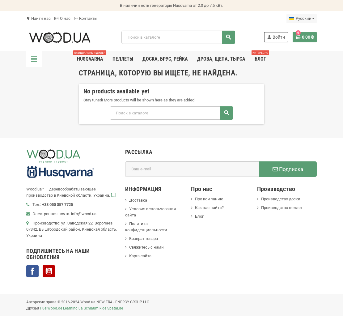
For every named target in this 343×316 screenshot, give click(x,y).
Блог (199, 216)
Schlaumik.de (95, 308)
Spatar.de (115, 308)
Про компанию (209, 199)
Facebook (32, 271)
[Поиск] (178, 37)
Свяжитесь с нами (146, 247)
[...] (113, 195)
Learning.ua (73, 308)
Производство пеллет (282, 207)
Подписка (288, 169)
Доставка (138, 200)
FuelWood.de (51, 308)
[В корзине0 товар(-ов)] (305, 37)
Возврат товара (143, 238)
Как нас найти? (209, 207)
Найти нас (38, 18)
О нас (62, 18)
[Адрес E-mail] (192, 169)
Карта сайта (140, 256)
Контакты (85, 18)
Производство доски (280, 199)
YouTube (49, 271)
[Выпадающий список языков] (301, 18)
